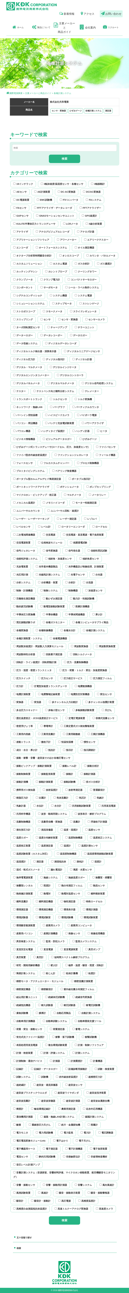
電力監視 (67, 1132)
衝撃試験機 (89, 1037)
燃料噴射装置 (96, 893)
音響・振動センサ (24, 1185)
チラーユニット (84, 327)
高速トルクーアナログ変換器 (71, 1208)
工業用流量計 (46, 734)
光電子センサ (76, 574)
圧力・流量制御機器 (76, 662)
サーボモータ (49, 287)
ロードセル (99, 526)
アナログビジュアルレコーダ (52, 231)
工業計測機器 (96, 734)
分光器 (97, 574)
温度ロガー (20, 837)
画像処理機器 (96, 933)
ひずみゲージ (76, 111)
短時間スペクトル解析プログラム (70, 957)
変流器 (36, 702)
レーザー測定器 (66, 519)
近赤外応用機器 (92, 1109)
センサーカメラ (95, 319)
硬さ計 (53, 965)
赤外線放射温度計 (67, 1077)
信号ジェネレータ (24, 550)
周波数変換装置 (105, 646)
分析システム (21, 582)
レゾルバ (90, 519)
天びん (107, 710)
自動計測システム (89, 1013)
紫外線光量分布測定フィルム (77, 989)
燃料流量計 (20, 901)
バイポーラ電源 (87, 415)
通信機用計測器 (23, 1116)
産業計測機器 (49, 933)
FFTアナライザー (90, 208)
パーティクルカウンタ (85, 407)
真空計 (38, 957)
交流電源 (49, 534)
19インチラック (23, 184)
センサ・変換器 (59, 111)
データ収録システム (25, 343)
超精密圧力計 (93, 1077)
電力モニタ (20, 1132)
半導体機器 (50, 614)
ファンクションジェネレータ (71, 455)
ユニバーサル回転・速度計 (63, 510)
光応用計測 (20, 574)
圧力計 (18, 686)
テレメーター (90, 391)
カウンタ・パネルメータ (101, 255)
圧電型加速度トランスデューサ (49, 686)
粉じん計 (49, 973)
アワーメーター (66, 239)
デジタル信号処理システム (97, 383)
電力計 (86, 1132)
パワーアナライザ (93, 423)
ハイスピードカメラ (57, 415)
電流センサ (20, 1156)
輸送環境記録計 (41, 1109)
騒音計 (18, 1201)
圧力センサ (45, 678)
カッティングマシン (25, 271)
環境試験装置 (89, 917)
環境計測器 (90, 909)
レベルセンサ (21, 526)
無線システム (49, 877)
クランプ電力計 (50, 279)
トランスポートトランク (27, 399)
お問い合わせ (111, 13)
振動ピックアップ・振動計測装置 (32, 766)
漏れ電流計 (55, 869)
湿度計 (96, 861)
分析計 (70, 582)
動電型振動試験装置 (52, 606)
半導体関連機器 (75, 614)
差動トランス (21, 742)
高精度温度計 (86, 1201)
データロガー (78, 335)
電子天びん (83, 1140)
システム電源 (83, 295)
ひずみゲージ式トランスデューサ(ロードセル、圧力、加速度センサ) (50, 447)
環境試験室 (43, 917)
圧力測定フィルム (101, 678)
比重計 (41, 797)
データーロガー (23, 335)
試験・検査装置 (104, 1069)
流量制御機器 (21, 821)
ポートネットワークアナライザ (31, 487)
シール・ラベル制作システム (82, 287)
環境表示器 (68, 909)
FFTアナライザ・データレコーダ (53, 208)
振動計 (68, 774)
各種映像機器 (44, 630)
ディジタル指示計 (54, 359)
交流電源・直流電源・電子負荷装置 (83, 534)
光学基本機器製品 (47, 566)
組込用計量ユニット (25, 997)
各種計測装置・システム (27, 638)
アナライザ (20, 231)
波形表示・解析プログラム (90, 814)
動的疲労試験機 (23, 606)
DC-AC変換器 (66, 191)
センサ (45, 319)
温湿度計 (19, 861)
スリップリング (23, 319)
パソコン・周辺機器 (25, 423)
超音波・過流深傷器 (45, 1085)
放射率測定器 (73, 790)
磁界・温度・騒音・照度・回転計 (84, 965)
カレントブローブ (56, 271)
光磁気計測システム (48, 574)
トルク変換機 (83, 399)
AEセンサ (20, 191)
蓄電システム (81, 1029)
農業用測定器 (66, 1109)
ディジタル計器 (82, 359)
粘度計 (90, 973)
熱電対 (45, 893)
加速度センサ (93, 590)
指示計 (68, 750)
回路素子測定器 (52, 654)
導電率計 (46, 726)
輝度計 (18, 1109)
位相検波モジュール (50, 542)
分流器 (88, 582)
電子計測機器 (73, 1148)
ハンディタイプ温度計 (51, 431)
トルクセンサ (58, 399)
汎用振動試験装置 (80, 805)
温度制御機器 (73, 837)
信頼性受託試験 (97, 550)
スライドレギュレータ (83, 311)
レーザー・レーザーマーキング (31, 519)
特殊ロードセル (92, 901)
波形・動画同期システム (52, 814)
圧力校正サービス (71, 678)
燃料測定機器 (44, 901)
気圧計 (81, 797)
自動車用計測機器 (24, 1021)
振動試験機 (68, 782)
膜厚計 (41, 1013)
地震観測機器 (83, 686)
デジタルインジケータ (63, 367)
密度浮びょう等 (23, 726)
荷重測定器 (57, 1029)
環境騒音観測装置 (24, 925)
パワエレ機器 (21, 431)
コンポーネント (23, 287)
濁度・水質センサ (81, 869)
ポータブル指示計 (80, 479)
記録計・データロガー (44, 1069)
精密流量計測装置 (82, 981)
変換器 (18, 702)
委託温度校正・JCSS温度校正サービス (35, 718)
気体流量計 (61, 797)
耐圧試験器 (68, 1005)
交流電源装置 (21, 542)
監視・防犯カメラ (54, 941)
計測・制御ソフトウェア (89, 1045)
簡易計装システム (24, 973)
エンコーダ (20, 247)
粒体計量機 (70, 973)
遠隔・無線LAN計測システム (57, 1116)
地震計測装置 (21, 694)
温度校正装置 (21, 845)
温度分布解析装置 (47, 837)
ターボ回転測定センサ (26, 327)
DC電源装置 (21, 200)
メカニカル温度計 (24, 502)
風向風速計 (106, 1185)
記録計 (18, 1069)
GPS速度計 (89, 215)
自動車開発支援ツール (88, 1021)
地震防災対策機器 (79, 694)
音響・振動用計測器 (55, 1185)
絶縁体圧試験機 (55, 997)
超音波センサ (73, 1085)
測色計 (79, 861)
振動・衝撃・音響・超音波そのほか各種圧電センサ (41, 758)
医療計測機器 (81, 606)
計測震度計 (75, 1061)
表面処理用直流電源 (25, 1045)
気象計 (99, 797)
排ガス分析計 (91, 782)
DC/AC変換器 (91, 191)
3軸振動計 (98, 184)
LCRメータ (70, 223)
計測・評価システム (52, 1053)
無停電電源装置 (23, 877)
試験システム (21, 1077)
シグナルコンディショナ (27, 295)
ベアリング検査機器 (64, 471)
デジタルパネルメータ (26, 383)
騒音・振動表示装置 (68, 1192)
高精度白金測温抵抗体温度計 (30, 1208)
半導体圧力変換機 (24, 614)
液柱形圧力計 (21, 829)
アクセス (87, 13)
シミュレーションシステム (29, 303)
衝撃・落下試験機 (63, 1037)
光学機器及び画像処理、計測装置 (84, 566)
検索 (19, 1248)
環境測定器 (20, 909)
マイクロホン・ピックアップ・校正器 (34, 495)
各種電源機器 (58, 638)
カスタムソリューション (27, 263)
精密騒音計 (45, 989)
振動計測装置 (44, 782)
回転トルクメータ (81, 654)
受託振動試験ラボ (24, 622)
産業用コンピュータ (80, 925)
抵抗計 (50, 750)
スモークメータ (52, 311)
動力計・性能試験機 (82, 598)
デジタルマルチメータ (61, 383)
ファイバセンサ (106, 447)
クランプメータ (23, 279)
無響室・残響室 (102, 877)
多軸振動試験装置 (83, 710)
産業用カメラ (51, 925)
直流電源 (46, 949)
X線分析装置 (94, 223)
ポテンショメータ (68, 487)
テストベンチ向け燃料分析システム (53, 391)
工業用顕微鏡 (71, 734)
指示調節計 (88, 750)
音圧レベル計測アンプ (26, 1164)
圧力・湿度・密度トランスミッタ (32, 670)
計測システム (81, 1053)
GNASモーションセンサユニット (55, 215)
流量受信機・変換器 (50, 821)
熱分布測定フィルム (70, 885)
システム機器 (58, 295)
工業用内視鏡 (21, 734)
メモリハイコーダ (54, 502)
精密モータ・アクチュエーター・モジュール (38, 981)
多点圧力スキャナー (25, 710)
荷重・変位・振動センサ (27, 1029)
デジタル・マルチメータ (27, 367)
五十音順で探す (24, 1237)
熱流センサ (97, 885)
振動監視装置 (46, 774)
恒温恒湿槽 (65, 742)
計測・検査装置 (23, 1053)
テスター (19, 391)
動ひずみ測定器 (52, 598)
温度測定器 (45, 845)
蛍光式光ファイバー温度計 (29, 1037)
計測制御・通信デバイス (27, 1061)
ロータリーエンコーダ (71, 526)
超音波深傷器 (46, 1101)
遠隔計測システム (93, 1116)
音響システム (83, 1185)
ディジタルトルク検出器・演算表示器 (34, 351)
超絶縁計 (19, 1085)
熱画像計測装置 (23, 893)
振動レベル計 (67, 766)
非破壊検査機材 (97, 1156)
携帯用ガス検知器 (24, 790)
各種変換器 (20, 630)
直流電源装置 (69, 949)
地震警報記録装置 (49, 694)
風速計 (43, 1192)
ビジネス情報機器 (24, 439)
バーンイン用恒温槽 (25, 415)
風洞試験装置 (21, 1192)
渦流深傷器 (45, 829)
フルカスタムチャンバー (54, 463)
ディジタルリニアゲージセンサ (82, 351)
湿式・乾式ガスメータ (26, 869)
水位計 (38, 805)
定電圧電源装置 (75, 718)
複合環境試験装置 (56, 1045)
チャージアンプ (57, 327)
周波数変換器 (79, 646)
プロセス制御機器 (88, 463)
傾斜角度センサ (89, 558)
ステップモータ (62, 303)
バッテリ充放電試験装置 (59, 423)
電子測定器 (50, 1148)
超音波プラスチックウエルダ (30, 1092)
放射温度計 (50, 790)
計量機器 (96, 1061)
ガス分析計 (82, 263)
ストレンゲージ (89, 303)
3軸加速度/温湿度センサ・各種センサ (62, 184)
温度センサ (92, 829)
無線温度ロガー (75, 877)
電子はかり (60, 1140)
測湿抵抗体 (58, 861)
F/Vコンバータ (69, 200)
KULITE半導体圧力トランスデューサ (34, 223)
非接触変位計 (71, 1156)
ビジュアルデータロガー (57, 439)
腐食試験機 (20, 1013)
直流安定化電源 (23, 949)
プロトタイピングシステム (29, 471)
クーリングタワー (86, 271)
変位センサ (104, 694)
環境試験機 (65, 917)
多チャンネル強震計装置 (99, 702)
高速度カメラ (104, 1208)
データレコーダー (51, 335)
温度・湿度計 (69, 829)
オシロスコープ (69, 255)
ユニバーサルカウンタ (26, 510)
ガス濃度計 (104, 263)
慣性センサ (88, 742)
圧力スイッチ (21, 678)
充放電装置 (20, 566)
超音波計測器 (71, 1101)
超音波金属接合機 (99, 1101)
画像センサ (72, 933)
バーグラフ (57, 407)
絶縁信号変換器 (82, 997)
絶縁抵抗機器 (21, 1005)
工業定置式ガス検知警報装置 (77, 726)
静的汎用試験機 (45, 1156)
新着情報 (66, 13)
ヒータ (102, 431)
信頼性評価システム (25, 558)
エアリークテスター (96, 239)
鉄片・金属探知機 (69, 1124)
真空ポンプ (92, 949)
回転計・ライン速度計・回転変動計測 (34, 662)
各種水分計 (68, 630)
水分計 (56, 805)
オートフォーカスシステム (51, 247)
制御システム (49, 590)
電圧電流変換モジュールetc (29, 1140)
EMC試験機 (44, 200)
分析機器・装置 (48, 582)
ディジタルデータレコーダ (60, 343)
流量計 (75, 821)
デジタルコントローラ (70, 375)
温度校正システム (101, 837)
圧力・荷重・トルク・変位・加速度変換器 (83, 670)
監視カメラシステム (84, 941)
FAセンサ (19, 208)
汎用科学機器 (21, 814)
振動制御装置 (21, 774)
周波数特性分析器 (24, 654)
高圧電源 (64, 1201)
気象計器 (19, 805)
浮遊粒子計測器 (97, 821)
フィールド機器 (105, 455)
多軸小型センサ (55, 710)
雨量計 (93, 1124)
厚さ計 (97, 614)
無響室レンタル (23, 885)
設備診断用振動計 (76, 1069)
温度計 (66, 845)
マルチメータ (72, 495)
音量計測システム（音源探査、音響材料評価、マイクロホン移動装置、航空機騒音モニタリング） (64, 1174)
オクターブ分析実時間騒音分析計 (32, 255)
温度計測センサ (88, 845)
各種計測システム (93, 111)
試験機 (43, 1077)
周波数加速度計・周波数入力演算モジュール (38, 646)
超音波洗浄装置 (96, 1092)
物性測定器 (68, 901)
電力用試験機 (44, 1132)
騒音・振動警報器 (99, 1192)
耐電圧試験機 (91, 1005)
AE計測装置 (42, 191)
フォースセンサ (23, 463)
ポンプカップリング (99, 487)
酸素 (17, 1124)
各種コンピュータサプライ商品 (90, 622)
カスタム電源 (58, 263)
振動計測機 (20, 782)
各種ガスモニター (54, 622)
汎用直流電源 (107, 805)
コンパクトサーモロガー (82, 279)
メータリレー (97, 495)
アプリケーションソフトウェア (31, 239)
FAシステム (93, 200)
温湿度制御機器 (66, 853)
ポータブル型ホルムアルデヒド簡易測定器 (37, 479)
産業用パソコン (23, 933)
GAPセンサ (20, 215)
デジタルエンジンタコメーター (31, 375)
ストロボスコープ (24, 311)
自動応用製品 (62, 1013)
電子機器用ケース (24, 1148)
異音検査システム (24, 941)
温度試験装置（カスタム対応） (31, 853)
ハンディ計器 (81, 431)
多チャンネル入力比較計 (63, 702)
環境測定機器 (44, 909)
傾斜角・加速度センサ (58, 558)
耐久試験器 (45, 1005)
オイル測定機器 (84, 247)
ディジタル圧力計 (24, 359)
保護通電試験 (78, 542)
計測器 (55, 1061)
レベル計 (44, 526)
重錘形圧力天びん (40, 1124)
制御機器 (71, 590)
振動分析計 (91, 766)
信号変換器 (50, 550)
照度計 (45, 885)
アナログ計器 (85, 231)
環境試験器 (20, 917)
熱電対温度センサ (69, 893)
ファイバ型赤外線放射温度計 (30, 455)
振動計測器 (88, 774)
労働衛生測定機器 (24, 598)
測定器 (108, 111)
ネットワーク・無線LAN (27, 407)
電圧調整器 (105, 1132)
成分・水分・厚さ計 (25, 750)
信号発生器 (72, 550)
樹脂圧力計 (20, 797)
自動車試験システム (55, 1021)
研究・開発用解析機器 (26, 965)
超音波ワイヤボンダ (67, 1092)
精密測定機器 (21, 989)
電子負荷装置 (98, 1148)
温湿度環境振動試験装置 (98, 853)
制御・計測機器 (23, 590)
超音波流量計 (21, 1101)
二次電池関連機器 (24, 534)
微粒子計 (44, 742)
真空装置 (19, 957)
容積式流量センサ (103, 718)
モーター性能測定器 (84, 502)
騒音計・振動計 (41, 1201)
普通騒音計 (97, 790)
